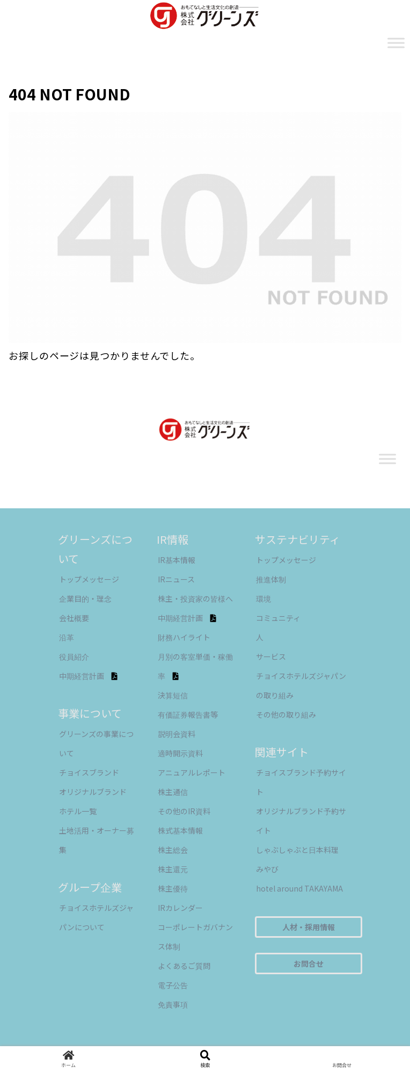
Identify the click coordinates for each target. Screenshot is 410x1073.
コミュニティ (278, 617)
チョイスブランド (89, 772)
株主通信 (173, 791)
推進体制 (271, 579)
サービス (271, 656)
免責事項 (173, 1004)
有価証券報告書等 (188, 714)
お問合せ (309, 963)
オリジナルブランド (93, 791)
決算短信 (173, 695)
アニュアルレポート (191, 772)
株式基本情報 (180, 830)
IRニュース (176, 579)
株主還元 (173, 869)
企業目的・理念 (85, 598)
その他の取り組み (286, 714)
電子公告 (173, 985)
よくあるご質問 (184, 965)
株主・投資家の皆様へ (195, 598)
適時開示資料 (180, 753)
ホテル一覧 (78, 811)
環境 (263, 598)
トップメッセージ (89, 579)
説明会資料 (176, 733)
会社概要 (74, 617)
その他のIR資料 (184, 811)
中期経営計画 (88, 675)
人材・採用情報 (308, 927)
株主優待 (173, 888)
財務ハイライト (184, 637)
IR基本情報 (176, 559)
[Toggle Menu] (396, 43)
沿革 (66, 637)
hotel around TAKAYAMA (299, 888)
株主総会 (173, 849)
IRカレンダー (180, 907)
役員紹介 (74, 656)
